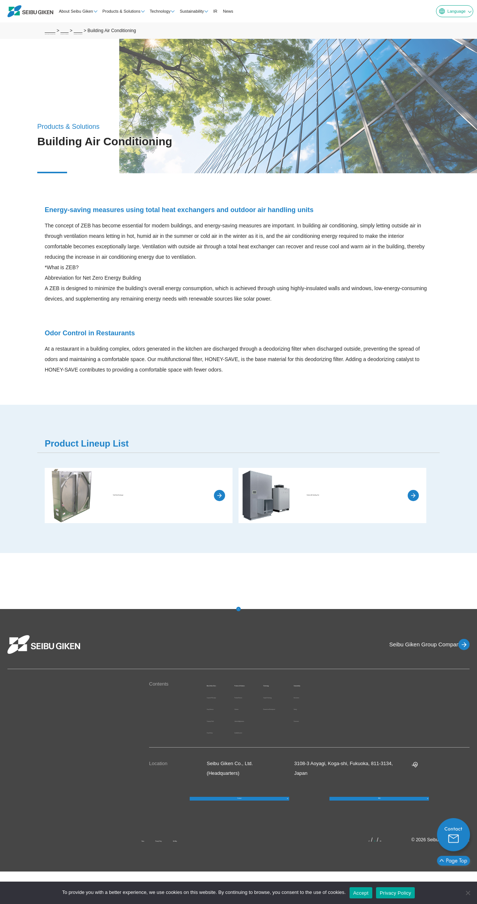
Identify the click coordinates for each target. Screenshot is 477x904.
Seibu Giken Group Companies (416, 644)
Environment (431, 696)
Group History (222, 748)
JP (363, 872)
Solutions (281, 717)
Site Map (219, 872)
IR (210, 11)
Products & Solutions (117, 11)
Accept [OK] (361, 893)
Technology (155, 11)
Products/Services (290, 705)
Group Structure (224, 725)
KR (385, 872)
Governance (431, 720)
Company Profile (225, 737)
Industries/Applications (295, 728)
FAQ (379, 823)
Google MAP (425, 780)
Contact (239, 823)
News (223, 11)
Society (426, 708)
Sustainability (187, 11)
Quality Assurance (290, 740)
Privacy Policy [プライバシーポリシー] (395, 893)
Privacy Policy (182, 872)
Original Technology (362, 696)
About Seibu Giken (71, 11)
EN (374, 872)
